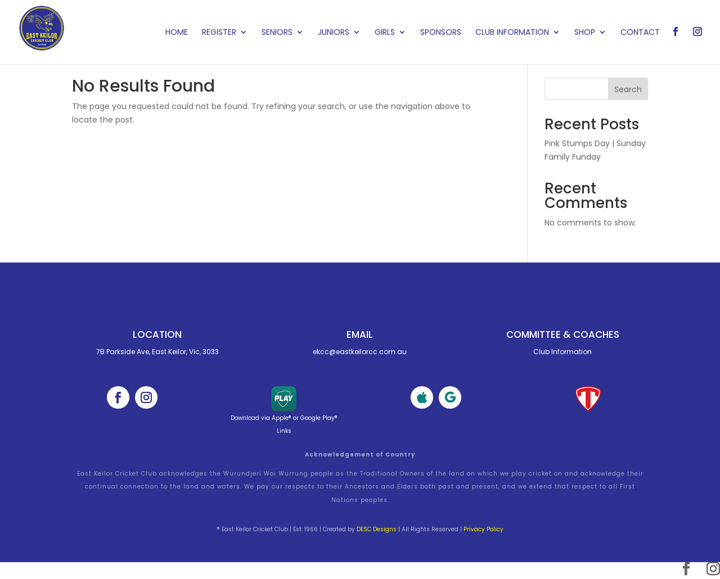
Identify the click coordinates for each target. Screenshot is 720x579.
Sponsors (440, 33)
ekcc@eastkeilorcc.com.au (360, 351)
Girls (385, 33)
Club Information (512, 33)
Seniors (277, 33)
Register (219, 33)
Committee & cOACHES (562, 334)
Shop (584, 33)
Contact (640, 33)
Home (176, 33)
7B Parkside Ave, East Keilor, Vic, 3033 (157, 351)
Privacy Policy (483, 529)
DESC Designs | (378, 529)
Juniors (333, 33)
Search (628, 89)
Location (157, 334)
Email (359, 334)
